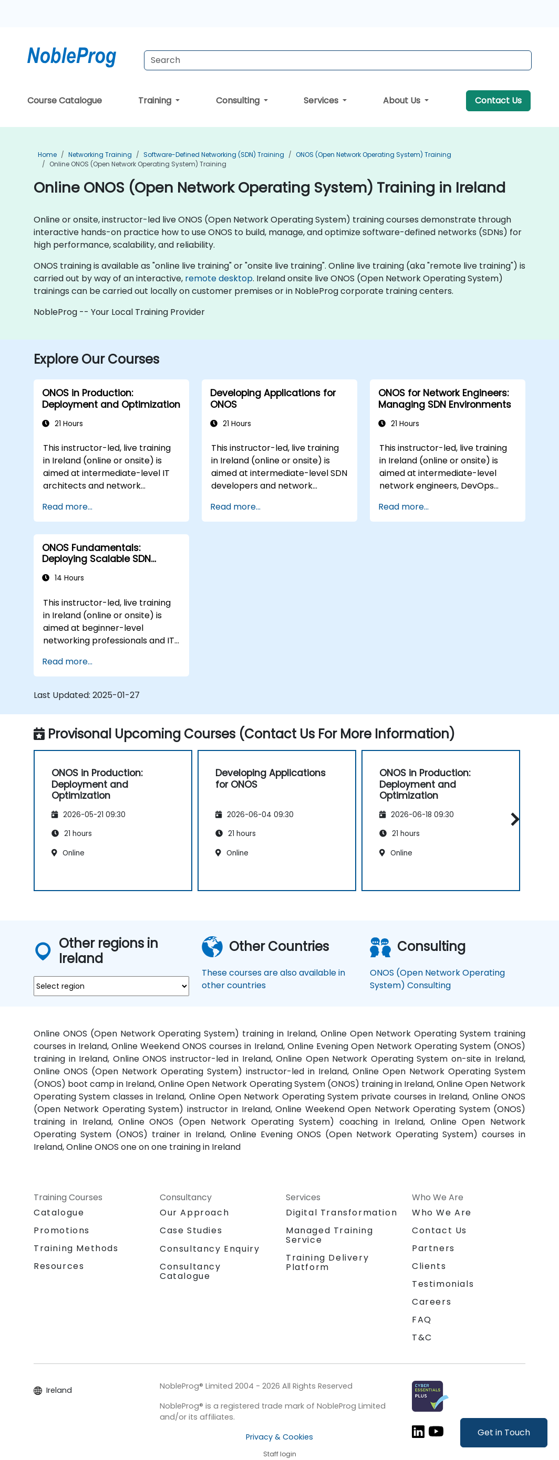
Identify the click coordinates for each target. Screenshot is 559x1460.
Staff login (279, 1454)
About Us (402, 100)
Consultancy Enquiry (210, 1249)
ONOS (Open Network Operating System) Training (373, 154)
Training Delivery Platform (327, 1262)
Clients (429, 1266)
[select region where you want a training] (111, 986)
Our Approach (194, 1213)
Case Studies (191, 1230)
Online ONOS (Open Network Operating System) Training (137, 164)
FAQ (422, 1320)
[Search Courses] (338, 60)
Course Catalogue (64, 100)
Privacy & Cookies (279, 1437)
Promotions (62, 1230)
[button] (512, 819)
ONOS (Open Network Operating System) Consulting (437, 979)
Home (47, 154)
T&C (422, 1337)
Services (322, 100)
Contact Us (498, 100)
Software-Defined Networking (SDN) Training (213, 154)
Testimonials (443, 1284)
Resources (59, 1266)
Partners (433, 1248)
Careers (431, 1302)
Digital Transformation (341, 1213)
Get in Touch (504, 1432)
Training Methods (76, 1248)
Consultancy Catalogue (190, 1271)
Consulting (239, 100)
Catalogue (59, 1213)
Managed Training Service (330, 1235)
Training (155, 100)
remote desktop (219, 278)
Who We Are (442, 1213)
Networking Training (100, 154)
